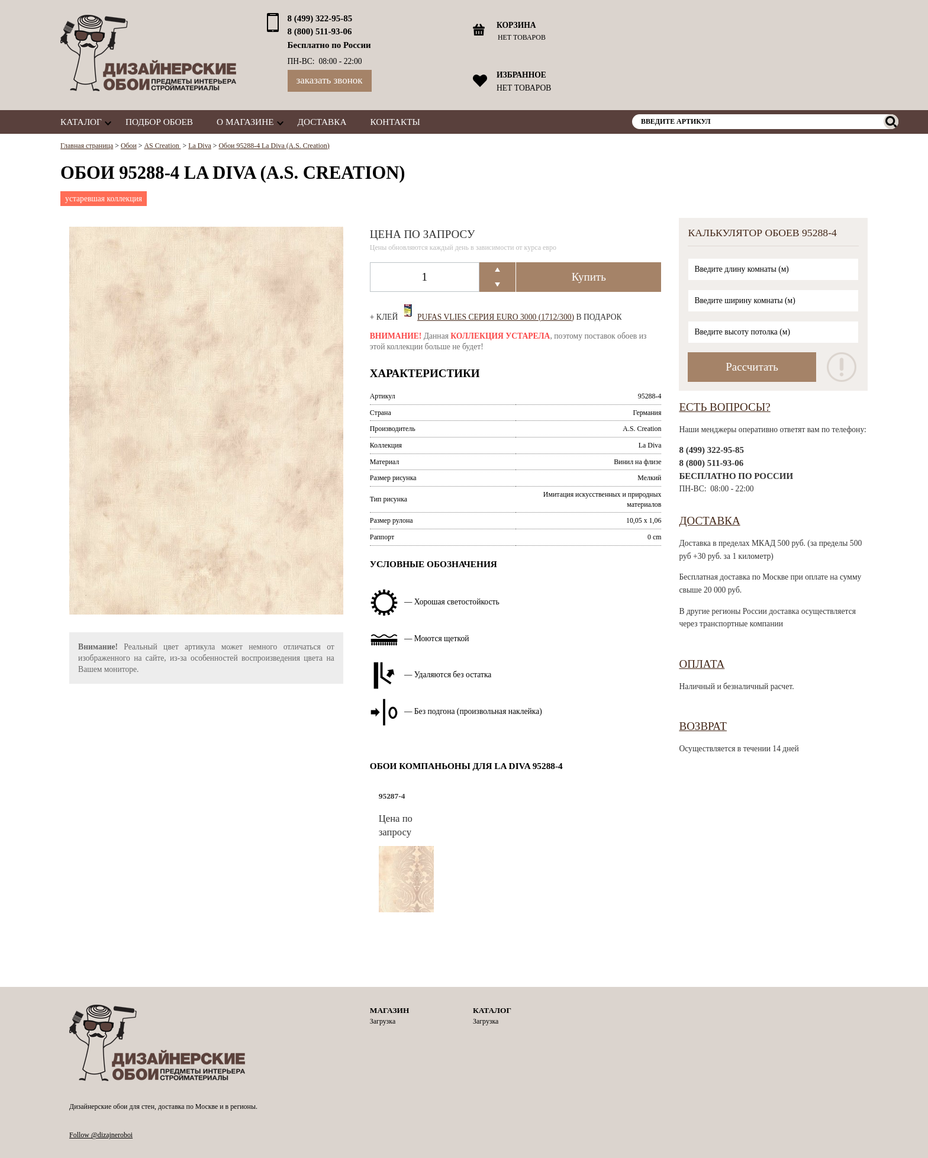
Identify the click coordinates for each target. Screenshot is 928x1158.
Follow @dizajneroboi (101, 1135)
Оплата (701, 664)
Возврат (703, 726)
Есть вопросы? (724, 407)
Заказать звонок (330, 80)
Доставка (322, 122)
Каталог (81, 122)
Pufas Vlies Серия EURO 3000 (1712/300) (495, 317)
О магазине (245, 122)
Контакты (395, 122)
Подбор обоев (159, 122)
